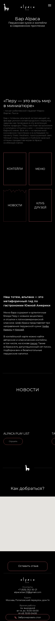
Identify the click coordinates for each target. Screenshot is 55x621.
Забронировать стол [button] (29, 617)
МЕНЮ (40, 169)
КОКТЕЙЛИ (15, 168)
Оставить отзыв (28, 566)
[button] (16, 617)
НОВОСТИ (15, 205)
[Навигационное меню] (49, 5)
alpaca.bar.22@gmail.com (27, 592)
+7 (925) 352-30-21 (27, 589)
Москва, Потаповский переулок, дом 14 (27, 600)
